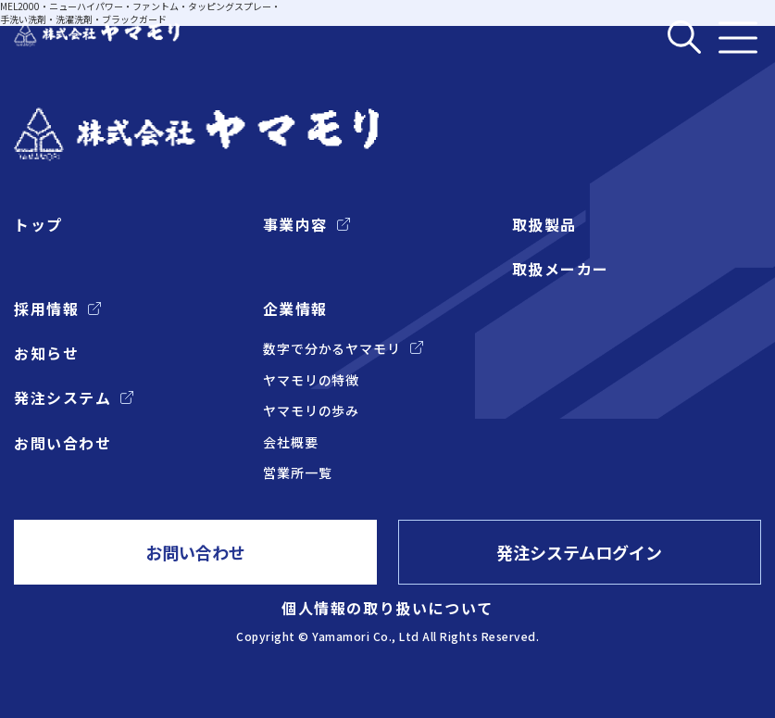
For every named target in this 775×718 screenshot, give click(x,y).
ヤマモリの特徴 (311, 380)
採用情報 (46, 308)
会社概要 (291, 442)
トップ (38, 224)
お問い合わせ (62, 443)
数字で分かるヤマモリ (332, 349)
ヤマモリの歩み (311, 411)
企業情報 (295, 308)
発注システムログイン (580, 552)
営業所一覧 (297, 474)
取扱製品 (544, 224)
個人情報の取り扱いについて (387, 608)
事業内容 (295, 224)
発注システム (62, 398)
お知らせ (46, 353)
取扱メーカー (560, 268)
